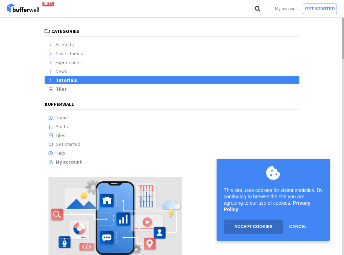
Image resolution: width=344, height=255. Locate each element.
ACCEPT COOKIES (253, 226)
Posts (58, 126)
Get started (320, 8)
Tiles (57, 89)
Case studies (65, 53)
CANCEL (298, 226)
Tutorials (62, 80)
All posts (61, 44)
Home (58, 117)
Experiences (65, 62)
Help (56, 153)
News (57, 71)
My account (286, 8)
